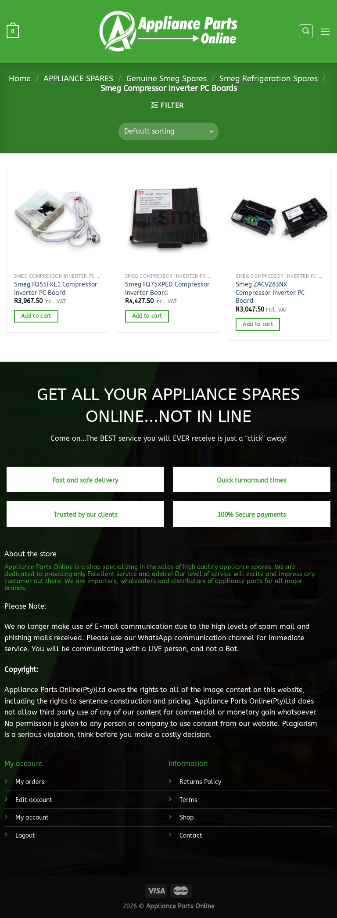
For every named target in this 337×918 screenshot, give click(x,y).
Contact (190, 835)
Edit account (33, 800)
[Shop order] (168, 131)
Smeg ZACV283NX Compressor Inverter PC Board (270, 293)
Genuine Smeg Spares (166, 78)
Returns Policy (200, 782)
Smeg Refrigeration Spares (268, 78)
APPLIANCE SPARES (78, 78)
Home (20, 78)
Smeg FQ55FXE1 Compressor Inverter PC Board (55, 289)
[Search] (306, 31)
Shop (186, 817)
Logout (25, 835)
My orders (30, 782)
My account (32, 817)
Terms (188, 800)
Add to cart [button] (36, 316)
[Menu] (325, 31)
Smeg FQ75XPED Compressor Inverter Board (167, 289)
